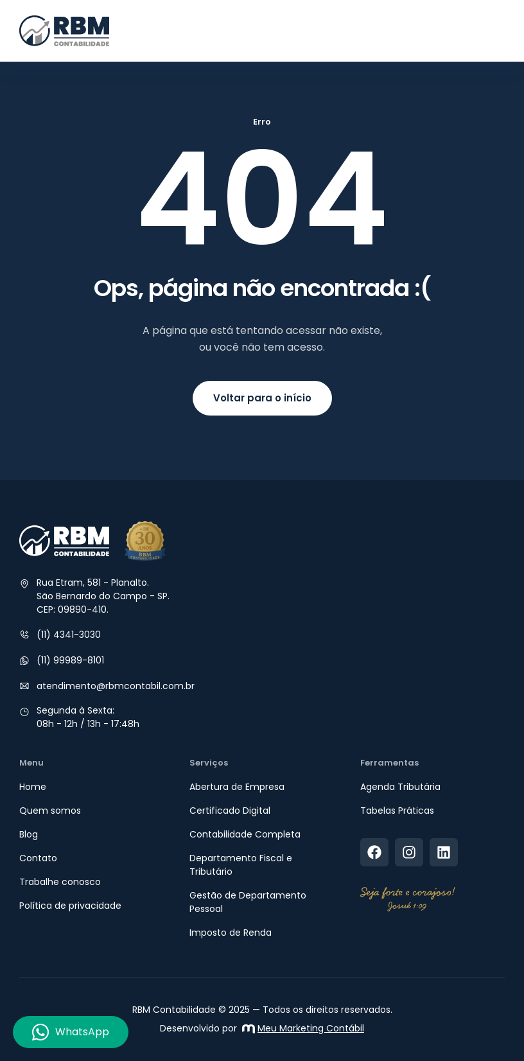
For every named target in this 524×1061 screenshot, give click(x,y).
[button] (493, 30)
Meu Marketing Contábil (303, 1028)
